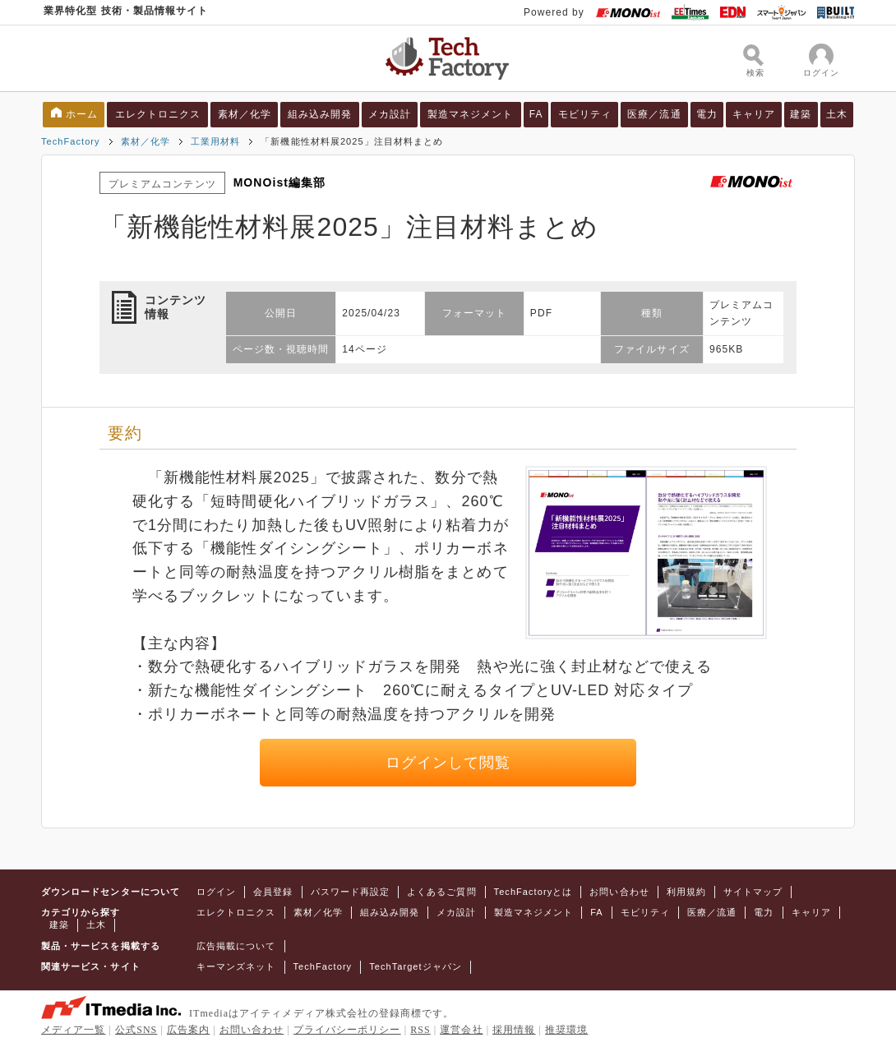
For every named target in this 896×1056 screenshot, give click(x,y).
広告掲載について (236, 946)
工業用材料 (215, 141)
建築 (800, 114)
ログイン (216, 892)
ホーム (82, 114)
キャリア (753, 114)
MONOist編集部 (279, 182)
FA (536, 114)
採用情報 (513, 1029)
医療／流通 (654, 114)
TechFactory (70, 141)
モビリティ (585, 114)
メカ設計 (389, 114)
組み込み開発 (320, 114)
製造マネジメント (470, 114)
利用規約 (686, 892)
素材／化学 (244, 114)
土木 (837, 114)
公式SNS (136, 1029)
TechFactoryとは (533, 892)
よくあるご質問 (441, 892)
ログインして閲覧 (448, 762)
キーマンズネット (236, 966)
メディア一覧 (73, 1029)
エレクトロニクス (158, 114)
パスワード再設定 (350, 892)
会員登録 (273, 892)
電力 (707, 114)
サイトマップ (753, 892)
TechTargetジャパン (415, 966)
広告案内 (188, 1029)
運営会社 (461, 1029)
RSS (420, 1029)
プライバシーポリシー (347, 1029)
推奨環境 (566, 1029)
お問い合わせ (619, 892)
